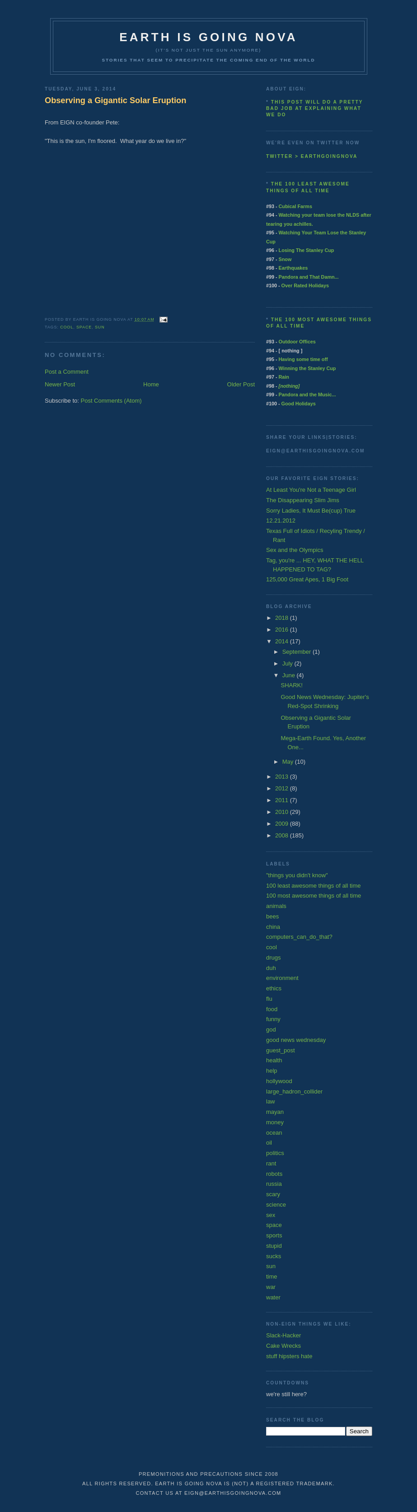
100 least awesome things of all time (313, 885)
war (271, 1287)
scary (273, 1194)
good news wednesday (296, 1040)
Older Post (241, 384)
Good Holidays (298, 403)
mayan (275, 1111)
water (273, 1297)
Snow (285, 259)
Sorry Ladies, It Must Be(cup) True (311, 510)
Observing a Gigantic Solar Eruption (115, 100)
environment (282, 978)
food (271, 1009)
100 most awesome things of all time (313, 895)
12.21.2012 (280, 520)
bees (272, 916)
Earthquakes (293, 268)
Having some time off (303, 359)
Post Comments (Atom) (111, 400)
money (275, 1122)
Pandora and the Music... (307, 394)
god (271, 1029)
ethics (273, 988)
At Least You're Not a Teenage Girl (311, 489)
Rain (284, 377)
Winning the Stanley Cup (307, 368)
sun (100, 327)
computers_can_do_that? (299, 936)
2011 (282, 800)
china (273, 926)
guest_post (280, 1050)
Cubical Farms (295, 206)
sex (270, 1215)
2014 (282, 641)
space (84, 327)
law (270, 1101)
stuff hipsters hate (289, 1356)
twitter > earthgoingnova (311, 156)
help (271, 1070)
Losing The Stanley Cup (306, 250)
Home (151, 384)
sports (274, 1235)
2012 (282, 788)
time (271, 1276)
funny (273, 1019)
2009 (282, 823)
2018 (282, 617)
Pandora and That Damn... (309, 277)
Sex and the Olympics (294, 550)
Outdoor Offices (297, 341)
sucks (273, 1256)
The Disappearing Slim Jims (302, 500)
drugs (273, 957)
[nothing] (289, 386)
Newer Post (60, 384)
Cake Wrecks (283, 1345)
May (288, 761)
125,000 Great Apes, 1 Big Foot (307, 579)
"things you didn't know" (297, 875)
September (297, 651)
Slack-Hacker (283, 1335)
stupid (274, 1245)
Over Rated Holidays (305, 285)
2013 (282, 776)
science (276, 1204)
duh (271, 968)
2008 (282, 835)
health (274, 1060)
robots (274, 1173)
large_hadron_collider (294, 1091)
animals (276, 906)
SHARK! (291, 685)
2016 (282, 629)
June (289, 675)
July (288, 663)
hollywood (279, 1081)
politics (275, 1153)
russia (274, 1183)
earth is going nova (208, 37)
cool (66, 327)
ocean (274, 1132)
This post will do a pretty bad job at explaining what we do (314, 108)
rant (271, 1163)
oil (269, 1142)
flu (269, 998)
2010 (282, 811)
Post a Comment (67, 371)
